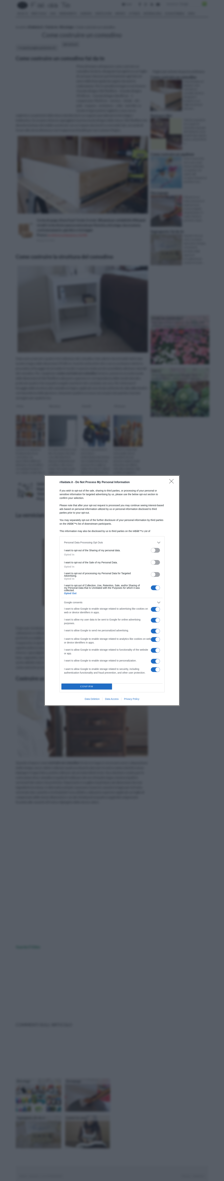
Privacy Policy (131, 699)
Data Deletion (92, 699)
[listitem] (112, 542)
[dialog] (112, 591)
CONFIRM (86, 686)
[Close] (172, 482)
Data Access (112, 699)
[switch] (155, 550)
